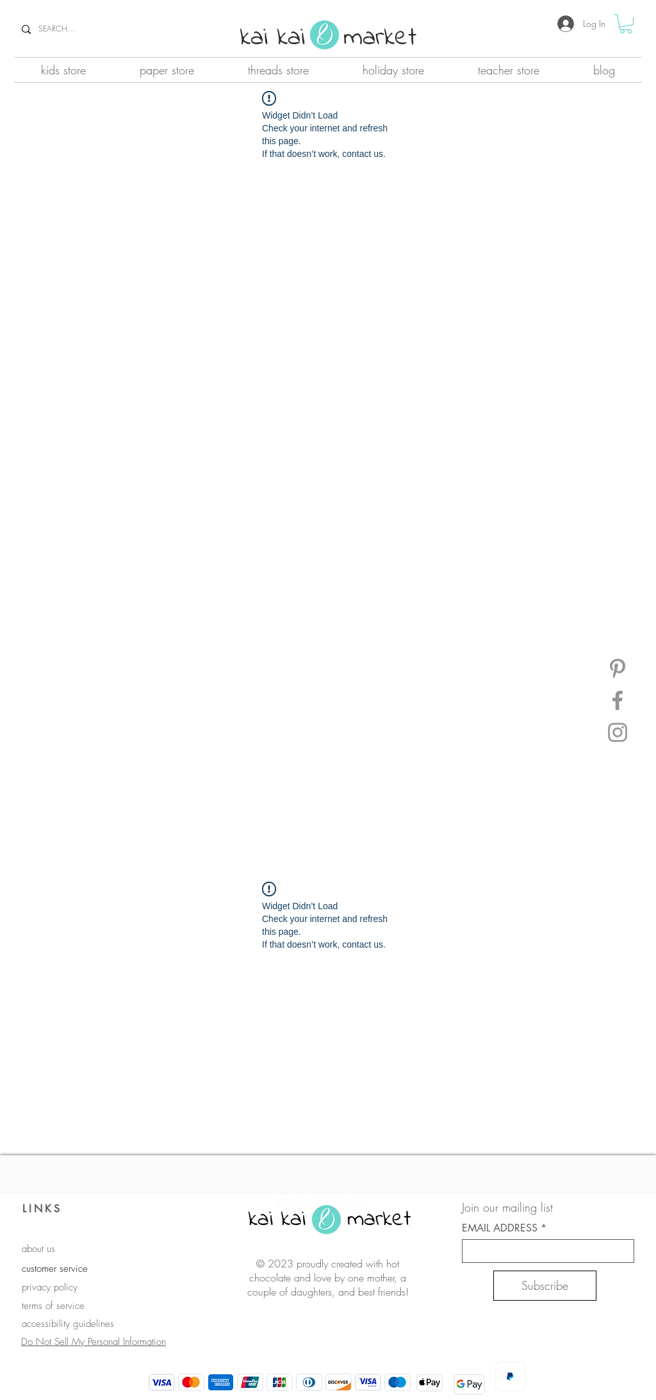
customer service (55, 1268)
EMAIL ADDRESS (499, 1228)
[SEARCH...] (93, 29)
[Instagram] (617, 732)
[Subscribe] (544, 1286)
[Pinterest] (617, 668)
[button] (625, 23)
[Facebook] (617, 700)
